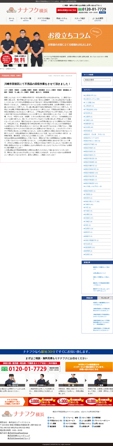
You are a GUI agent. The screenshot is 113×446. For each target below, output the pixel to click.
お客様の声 (89, 95)
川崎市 (18, 75)
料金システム (62, 19)
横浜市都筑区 (90, 173)
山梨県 (87, 117)
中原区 (87, 211)
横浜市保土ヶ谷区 (91, 141)
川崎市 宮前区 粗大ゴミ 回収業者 (36, 92)
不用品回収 (6, 75)
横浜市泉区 (89, 155)
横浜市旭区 (89, 148)
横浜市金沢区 (90, 176)
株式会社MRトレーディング (19, 436)
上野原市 (88, 106)
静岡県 (87, 251)
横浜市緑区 (89, 191)
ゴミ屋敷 (88, 102)
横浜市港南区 (90, 162)
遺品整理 (88, 247)
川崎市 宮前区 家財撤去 (60, 90)
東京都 (87, 131)
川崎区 (87, 120)
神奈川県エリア (90, 201)
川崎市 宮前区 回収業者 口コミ (39, 90)
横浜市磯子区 (90, 166)
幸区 (86, 225)
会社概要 (97, 426)
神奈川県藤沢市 (90, 240)
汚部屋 (87, 194)
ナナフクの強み (44, 19)
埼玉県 (87, 113)
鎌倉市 (87, 236)
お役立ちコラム (90, 99)
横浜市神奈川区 (90, 169)
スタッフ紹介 (80, 19)
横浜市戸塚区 (90, 144)
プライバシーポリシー (102, 420)
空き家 (87, 244)
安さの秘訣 (69, 426)
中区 (86, 207)
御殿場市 (88, 124)
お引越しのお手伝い (92, 186)
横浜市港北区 (90, 158)
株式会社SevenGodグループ (19, 438)
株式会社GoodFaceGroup (18, 433)
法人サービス (70, 420)
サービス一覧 (26, 19)
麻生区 (87, 232)
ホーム (11, 19)
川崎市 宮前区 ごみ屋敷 (17, 90)
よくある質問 (98, 19)
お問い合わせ (99, 423)
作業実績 (97, 418)
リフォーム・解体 (72, 418)
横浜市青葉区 (90, 180)
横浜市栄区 (89, 151)
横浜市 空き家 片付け (93, 134)
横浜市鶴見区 (90, 183)
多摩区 (87, 214)
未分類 (87, 127)
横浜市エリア (90, 138)
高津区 (87, 228)
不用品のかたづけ (56, 420)
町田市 (87, 198)
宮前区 (12, 75)
